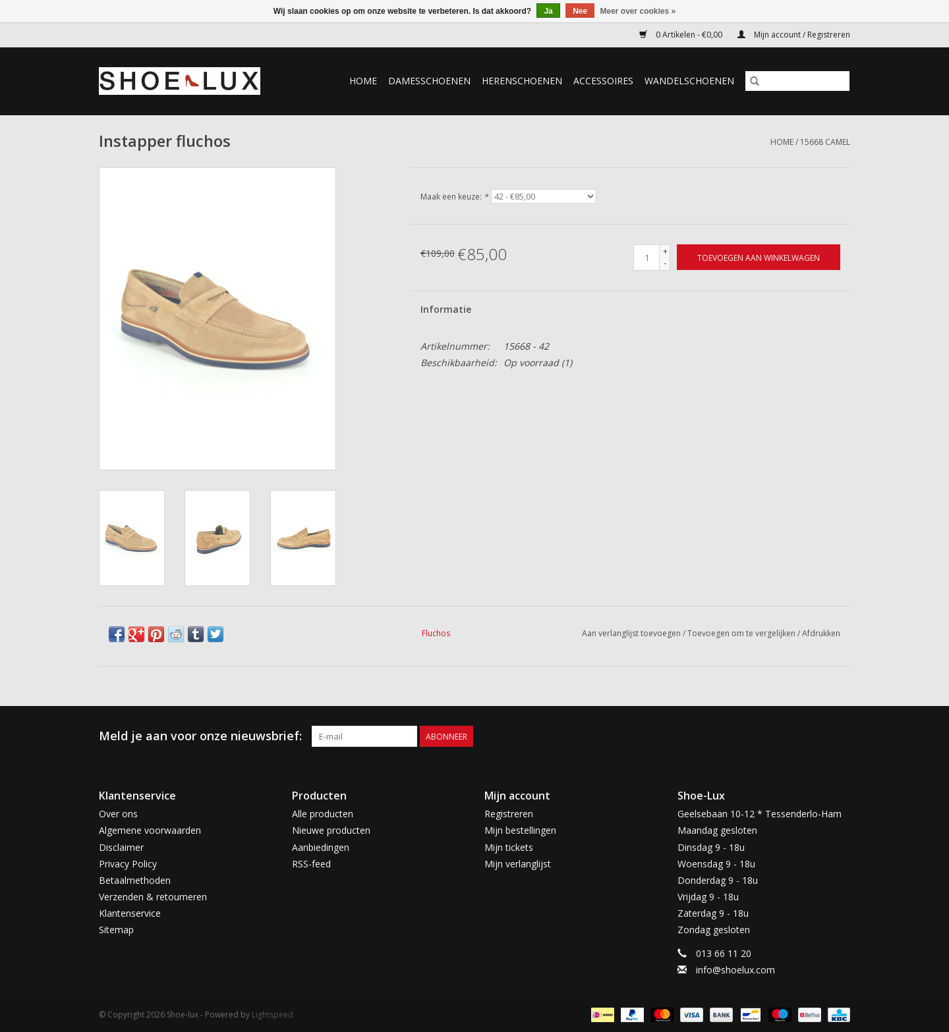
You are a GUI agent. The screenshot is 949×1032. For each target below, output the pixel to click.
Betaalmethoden (135, 880)
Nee (580, 11)
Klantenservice (130, 913)
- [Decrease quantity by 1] (665, 263)
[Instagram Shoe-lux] (839, 736)
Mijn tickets (508, 847)
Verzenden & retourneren (153, 896)
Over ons (118, 813)
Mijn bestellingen (520, 830)
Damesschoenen (429, 80)
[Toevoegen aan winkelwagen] (758, 257)
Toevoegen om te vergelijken (742, 633)
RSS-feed (311, 863)
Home (363, 80)
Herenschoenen (522, 80)
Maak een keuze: (454, 196)
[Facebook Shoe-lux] (815, 736)
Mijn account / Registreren (793, 34)
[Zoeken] (797, 81)
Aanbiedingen (320, 847)
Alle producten (322, 813)
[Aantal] (646, 257)
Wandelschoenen (689, 80)
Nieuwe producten (331, 830)
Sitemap (116, 929)
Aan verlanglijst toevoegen (632, 633)
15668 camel (825, 142)
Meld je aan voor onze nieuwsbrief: (200, 736)
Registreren (508, 813)
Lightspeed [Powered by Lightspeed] (272, 1014)
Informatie (445, 309)
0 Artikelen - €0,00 (681, 34)
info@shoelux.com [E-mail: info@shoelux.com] (735, 970)
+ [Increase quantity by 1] (665, 251)
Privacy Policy (128, 863)
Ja (548, 11)
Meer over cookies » (638, 11)
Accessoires (603, 80)
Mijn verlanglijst (517, 863)
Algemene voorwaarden (150, 830)
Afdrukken (821, 633)
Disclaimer (121, 847)
